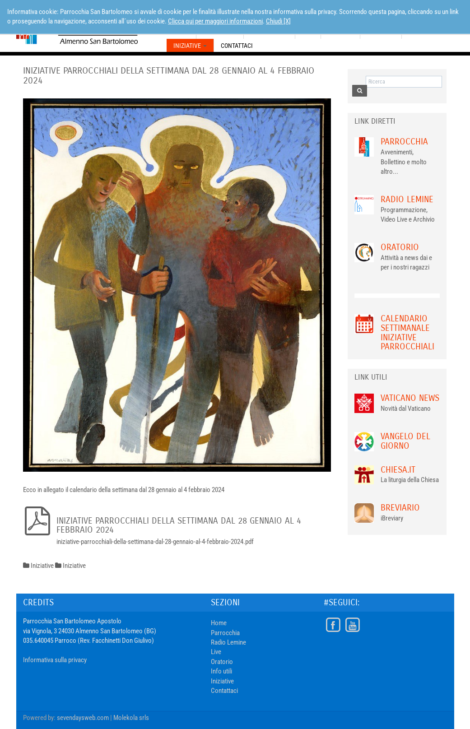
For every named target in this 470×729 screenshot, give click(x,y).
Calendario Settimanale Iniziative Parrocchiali (407, 332)
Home (219, 623)
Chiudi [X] (278, 21)
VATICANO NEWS (410, 398)
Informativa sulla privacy (55, 660)
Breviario (400, 507)
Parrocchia (404, 141)
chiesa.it (398, 469)
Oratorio (400, 247)
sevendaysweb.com (83, 718)
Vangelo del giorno (405, 441)
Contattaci (237, 45)
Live (216, 652)
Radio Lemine (407, 199)
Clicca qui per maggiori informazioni (215, 21)
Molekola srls (131, 718)
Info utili (221, 671)
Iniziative (190, 45)
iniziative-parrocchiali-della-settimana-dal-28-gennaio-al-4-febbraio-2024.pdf (155, 542)
